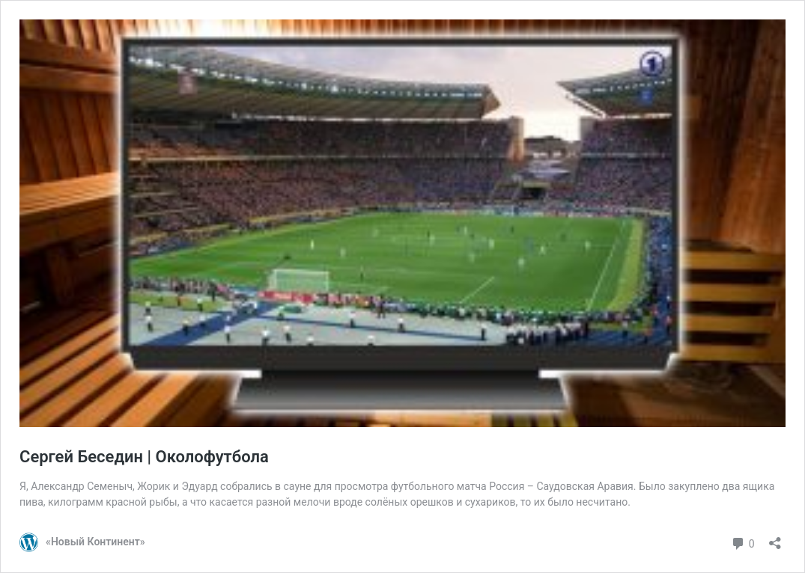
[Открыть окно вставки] (775, 538)
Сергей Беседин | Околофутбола (144, 456)
